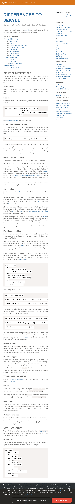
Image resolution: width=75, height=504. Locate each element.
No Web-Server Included (17, 47)
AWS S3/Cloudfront (62, 89)
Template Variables (62, 105)
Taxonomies (13, 41)
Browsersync (24, 175)
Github (34, 2)
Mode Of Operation (62, 29)
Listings (11, 43)
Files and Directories (63, 112)
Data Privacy (25, 497)
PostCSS (10, 203)
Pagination (59, 48)
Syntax (11, 59)
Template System (11, 57)
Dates (58, 109)
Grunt (14, 211)
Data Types (13, 61)
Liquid (13, 380)
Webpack (31, 211)
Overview (59, 64)
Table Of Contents (62, 58)
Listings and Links (12, 120)
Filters (58, 46)
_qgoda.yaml (23, 259)
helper (45, 216)
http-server (15, 175)
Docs (17, 2)
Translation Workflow (63, 77)
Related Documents (62, 50)
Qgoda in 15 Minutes (63, 27)
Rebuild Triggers (14, 55)
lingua (22, 245)
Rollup (46, 211)
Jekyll (27, 30)
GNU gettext (23, 336)
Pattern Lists (60, 116)
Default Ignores (14, 53)
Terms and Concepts (41, 481)
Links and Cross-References (18, 45)
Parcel (37, 211)
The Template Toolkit (18, 378)
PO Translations (61, 79)
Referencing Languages (63, 75)
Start (25, 481)
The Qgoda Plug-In (62, 107)
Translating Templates (63, 68)
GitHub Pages (60, 87)
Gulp (21, 211)
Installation (60, 25)
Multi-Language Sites (16, 51)
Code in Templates (15, 64)
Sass (20, 192)
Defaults (59, 56)
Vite (41, 211)
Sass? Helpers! (14, 49)
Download (26, 2)
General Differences (12, 39)
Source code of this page (63, 15)
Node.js (45, 171)
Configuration (9, 66)
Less (38, 201)
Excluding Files (61, 54)
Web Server (60, 85)
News (11, 2)
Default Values (14, 68)
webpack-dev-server (35, 175)
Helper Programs (61, 35)
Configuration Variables (64, 114)
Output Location (61, 52)
